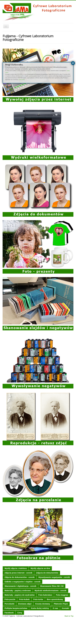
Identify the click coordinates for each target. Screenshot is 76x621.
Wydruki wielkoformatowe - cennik (51, 590)
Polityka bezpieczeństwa (16, 608)
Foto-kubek (24, 599)
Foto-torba (38, 599)
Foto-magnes (62, 595)
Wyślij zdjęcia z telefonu (16, 568)
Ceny (19, 612)
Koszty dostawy (42, 604)
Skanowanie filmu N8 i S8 (52, 586)
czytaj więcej (22, 79)
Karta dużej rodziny (40, 608)
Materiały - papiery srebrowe (18, 590)
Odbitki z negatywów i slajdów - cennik (22, 582)
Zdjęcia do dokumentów (47, 573)
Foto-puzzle (10, 599)
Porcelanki (9, 604)
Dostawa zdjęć (25, 604)
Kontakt (65, 608)
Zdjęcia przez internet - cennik (18, 573)
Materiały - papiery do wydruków (20, 595)
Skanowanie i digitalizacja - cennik (20, 586)
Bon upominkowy (55, 599)
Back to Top (69, 616)
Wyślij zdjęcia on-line (40, 568)
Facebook (9, 612)
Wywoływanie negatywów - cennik (54, 577)
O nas (55, 608)
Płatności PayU (61, 604)
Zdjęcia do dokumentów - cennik (20, 577)
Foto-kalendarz (45, 595)
